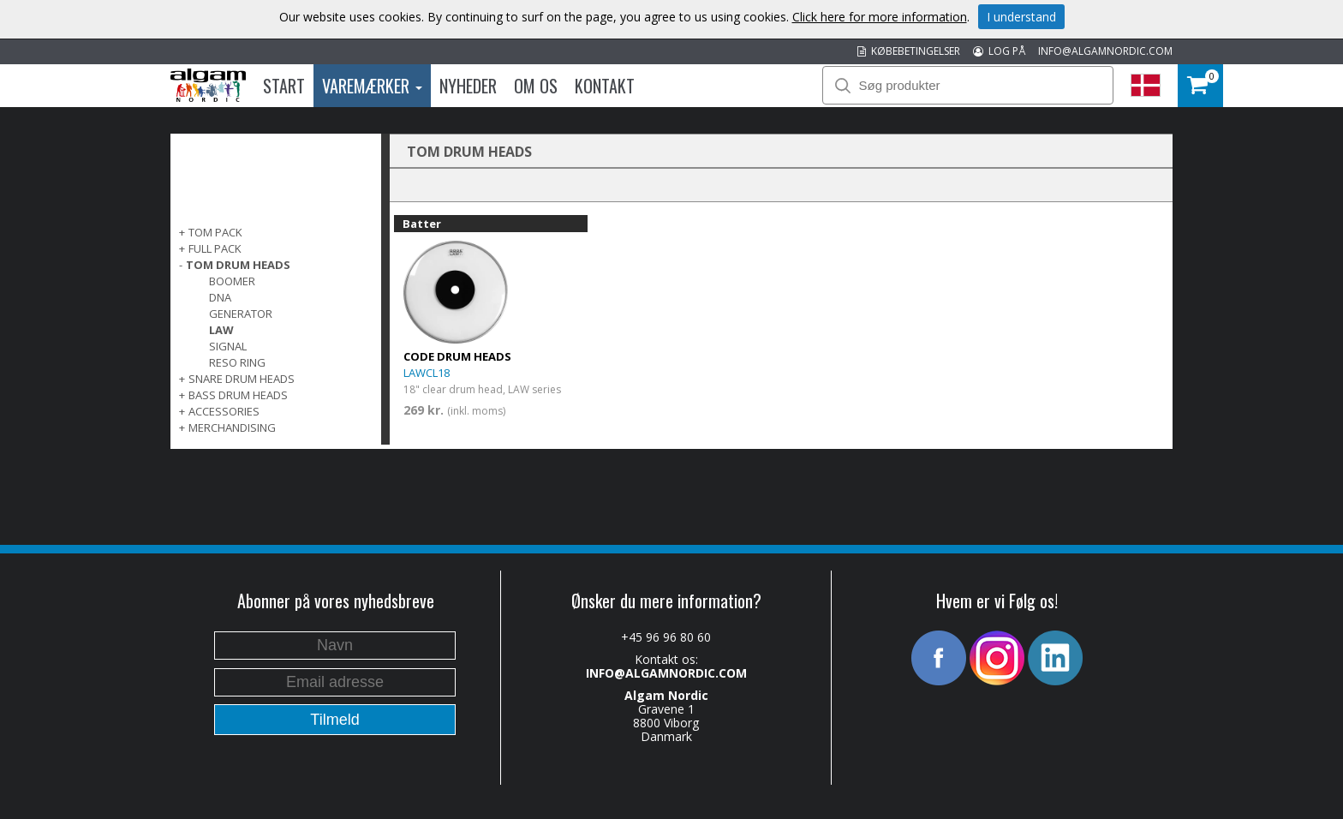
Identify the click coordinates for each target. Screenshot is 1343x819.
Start (284, 86)
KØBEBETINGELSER (908, 51)
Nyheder (468, 86)
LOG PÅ (999, 51)
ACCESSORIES (224, 411)
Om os (536, 86)
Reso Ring (237, 362)
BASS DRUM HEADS (238, 395)
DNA (220, 297)
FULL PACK (215, 248)
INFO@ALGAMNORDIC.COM (1105, 51)
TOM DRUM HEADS (238, 264)
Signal (228, 346)
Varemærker (372, 86)
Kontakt (605, 86)
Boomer (232, 281)
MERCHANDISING (232, 427)
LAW (221, 330)
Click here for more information (879, 17)
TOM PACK (215, 232)
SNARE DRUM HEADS (241, 378)
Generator (240, 313)
